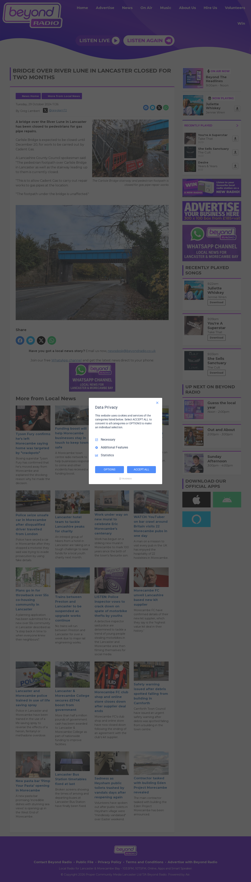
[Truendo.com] (125, 478)
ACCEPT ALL (141, 469)
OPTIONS (109, 469)
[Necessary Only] (157, 403)
